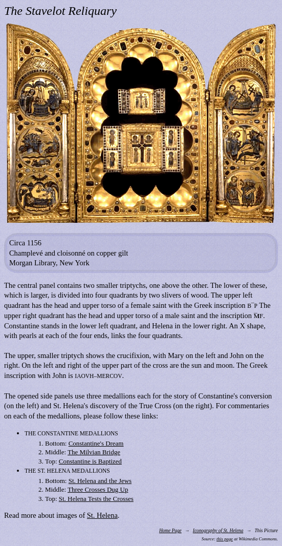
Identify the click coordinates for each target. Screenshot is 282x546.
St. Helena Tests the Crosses (96, 498)
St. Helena (102, 515)
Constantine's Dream (96, 443)
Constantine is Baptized (90, 461)
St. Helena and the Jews (100, 481)
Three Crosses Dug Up (98, 489)
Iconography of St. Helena (218, 530)
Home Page (170, 530)
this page (224, 538)
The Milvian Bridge (94, 452)
